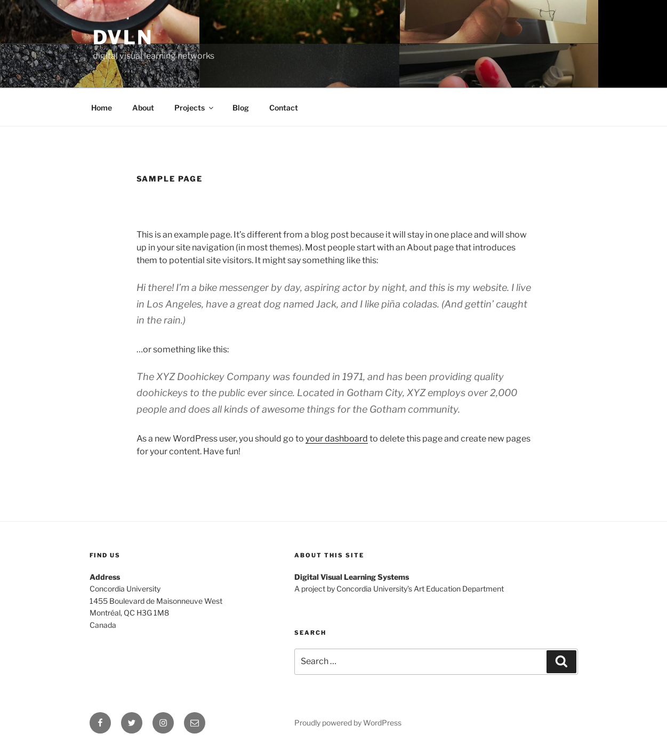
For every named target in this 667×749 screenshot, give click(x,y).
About (143, 107)
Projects (194, 107)
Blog (240, 107)
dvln (123, 37)
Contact (283, 107)
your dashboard (337, 438)
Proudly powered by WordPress (347, 722)
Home (101, 107)
